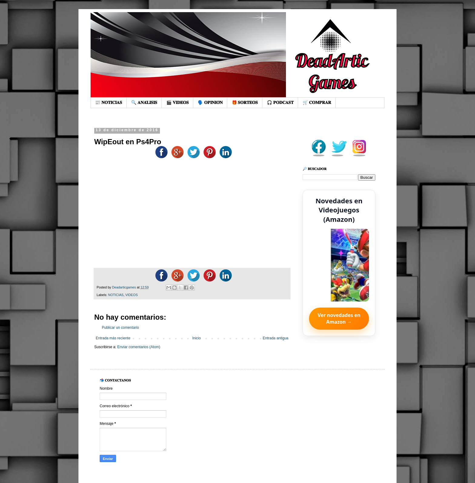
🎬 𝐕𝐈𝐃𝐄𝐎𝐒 (177, 102)
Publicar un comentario (120, 327)
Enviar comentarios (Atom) (138, 347)
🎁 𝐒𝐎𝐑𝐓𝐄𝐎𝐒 (245, 102)
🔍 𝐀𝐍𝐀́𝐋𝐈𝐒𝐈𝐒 (144, 102)
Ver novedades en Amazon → (338, 318)
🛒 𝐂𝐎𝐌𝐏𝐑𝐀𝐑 (317, 102)
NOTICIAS (116, 295)
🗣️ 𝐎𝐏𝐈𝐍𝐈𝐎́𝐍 (210, 102)
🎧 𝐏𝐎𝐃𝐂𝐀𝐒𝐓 (280, 102)
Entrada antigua (275, 338)
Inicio (196, 338)
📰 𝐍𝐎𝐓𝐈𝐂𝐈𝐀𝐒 (108, 102)
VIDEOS (131, 295)
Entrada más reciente (113, 338)
